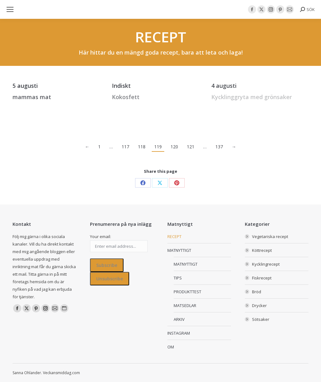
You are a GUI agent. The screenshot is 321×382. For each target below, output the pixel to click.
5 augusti (25, 85)
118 (141, 147)
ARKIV (179, 319)
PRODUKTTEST (187, 291)
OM (170, 347)
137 (219, 147)
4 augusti (224, 85)
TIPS (178, 278)
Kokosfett (125, 97)
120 (174, 147)
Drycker (259, 305)
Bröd (256, 291)
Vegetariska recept (270, 236)
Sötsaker (260, 319)
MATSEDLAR (185, 305)
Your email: (100, 236)
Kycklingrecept (266, 264)
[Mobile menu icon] (10, 9)
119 (158, 147)
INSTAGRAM (178, 333)
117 (125, 147)
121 (190, 147)
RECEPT (174, 236)
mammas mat (32, 97)
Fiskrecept (261, 278)
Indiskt (121, 85)
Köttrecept (262, 250)
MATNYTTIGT (179, 250)
